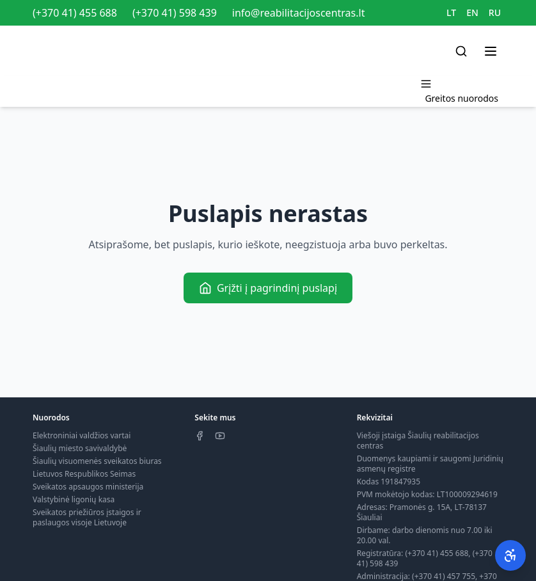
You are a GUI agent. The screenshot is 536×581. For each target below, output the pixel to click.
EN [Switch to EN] (472, 12)
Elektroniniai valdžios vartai (81, 435)
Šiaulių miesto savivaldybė (80, 448)
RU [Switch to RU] (495, 12)
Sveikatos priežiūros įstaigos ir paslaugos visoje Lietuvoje (87, 517)
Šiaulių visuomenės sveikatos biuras (97, 461)
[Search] (461, 51)
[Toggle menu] (490, 51)
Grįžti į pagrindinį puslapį (268, 288)
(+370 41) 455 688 (75, 13)
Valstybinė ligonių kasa (73, 499)
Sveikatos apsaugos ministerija (88, 486)
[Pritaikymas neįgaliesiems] (510, 555)
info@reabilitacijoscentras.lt (298, 13)
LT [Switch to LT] (451, 12)
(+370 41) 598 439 (174, 13)
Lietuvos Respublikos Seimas (84, 473)
